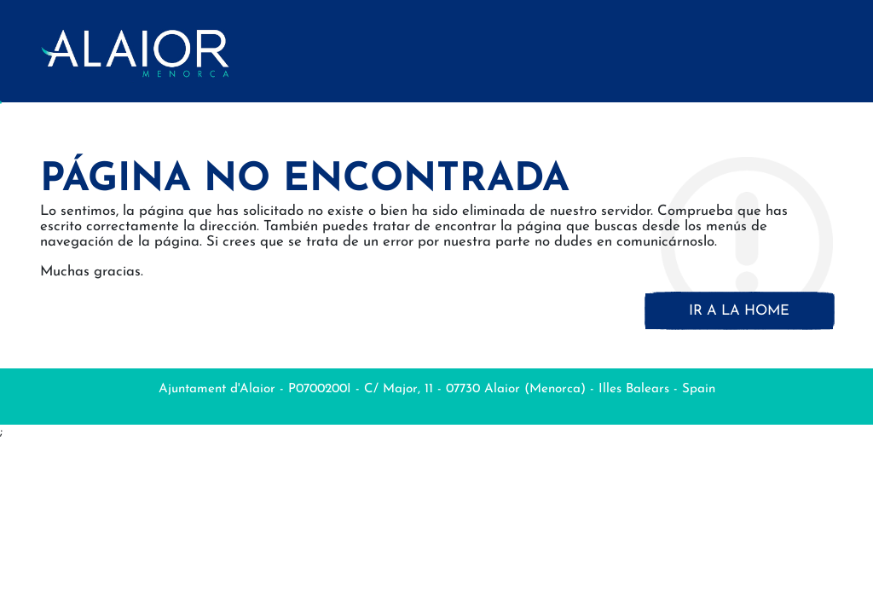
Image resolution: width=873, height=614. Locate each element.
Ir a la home (739, 311)
